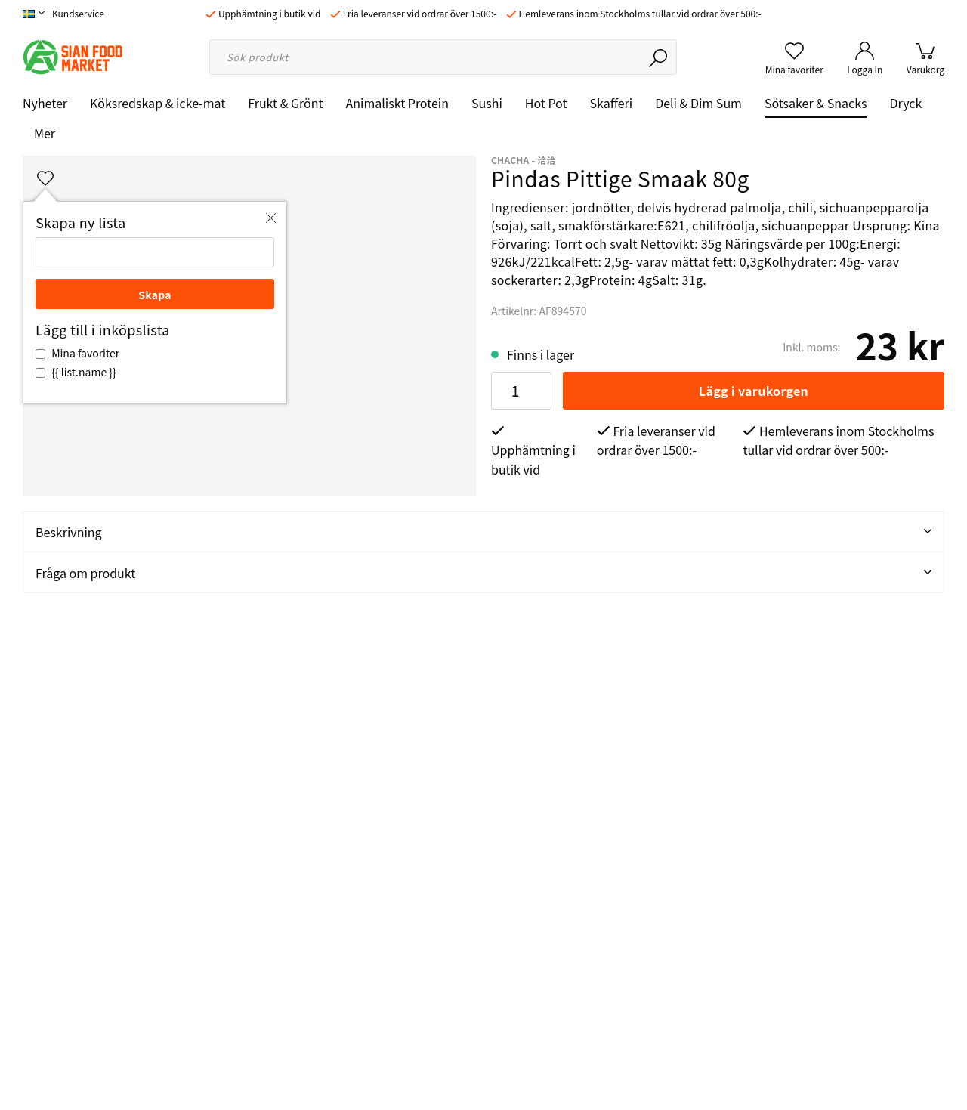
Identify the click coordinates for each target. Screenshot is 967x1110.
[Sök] (659, 57)
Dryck (906, 103)
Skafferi (611, 103)
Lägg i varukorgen (753, 391)
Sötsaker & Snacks (816, 103)
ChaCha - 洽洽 (523, 159)
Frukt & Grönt (285, 103)
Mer (44, 133)
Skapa (154, 294)
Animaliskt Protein (397, 103)
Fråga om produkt (483, 573)
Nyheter (45, 103)
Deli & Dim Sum (698, 103)
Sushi (486, 103)
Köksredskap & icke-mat (157, 103)
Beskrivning (483, 532)
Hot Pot (546, 103)
